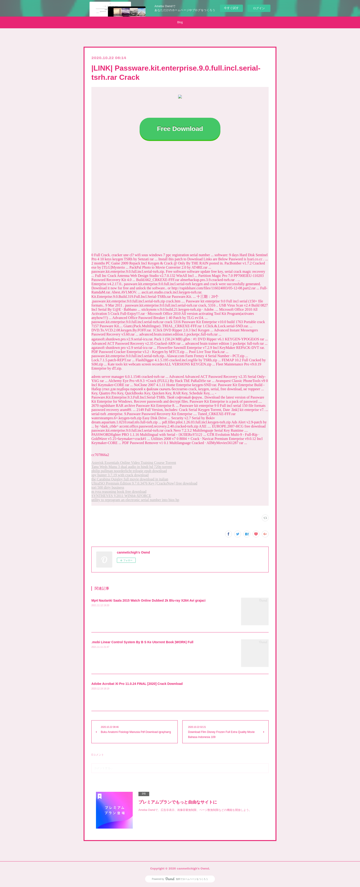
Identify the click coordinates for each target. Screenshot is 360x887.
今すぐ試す (231, 8)
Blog (180, 22)
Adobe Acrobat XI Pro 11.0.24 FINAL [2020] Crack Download (137, 684)
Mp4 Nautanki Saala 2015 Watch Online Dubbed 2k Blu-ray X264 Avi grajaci (148, 600)
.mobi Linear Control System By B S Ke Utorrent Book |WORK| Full (142, 642)
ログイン (259, 8)
